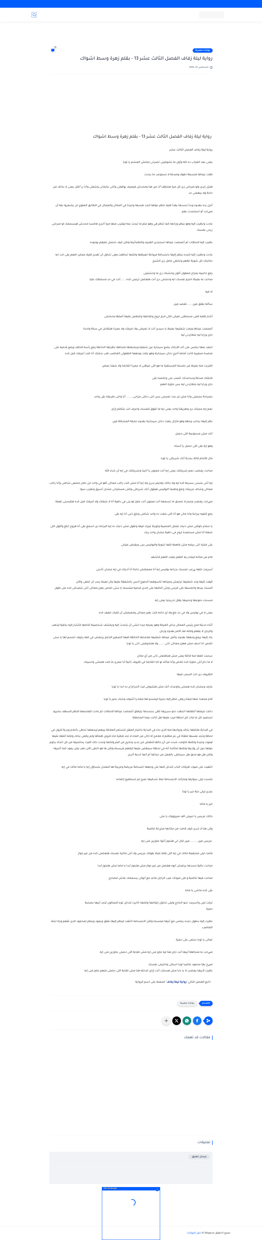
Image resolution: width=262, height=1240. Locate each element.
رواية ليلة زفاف (177, 982)
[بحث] (34, 14)
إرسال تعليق (199, 1156)
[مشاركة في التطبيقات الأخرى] (166, 1020)
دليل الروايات (194, 1233)
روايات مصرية (202, 50)
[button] (197, 1020)
